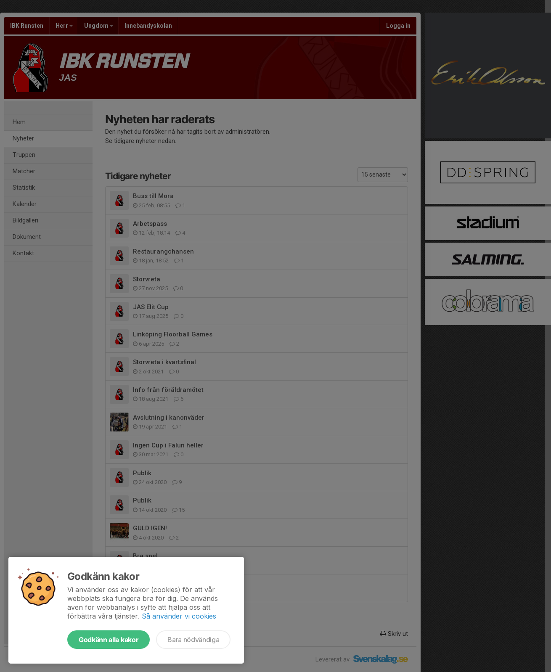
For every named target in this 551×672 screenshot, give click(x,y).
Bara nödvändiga (193, 639)
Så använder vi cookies (179, 616)
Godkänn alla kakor (108, 639)
